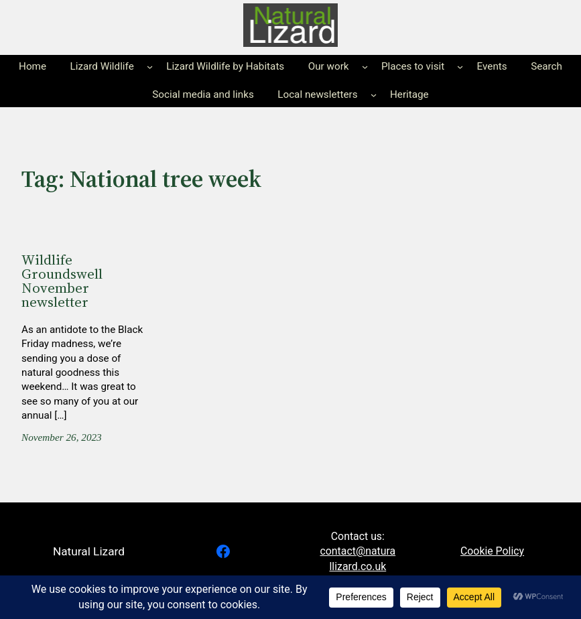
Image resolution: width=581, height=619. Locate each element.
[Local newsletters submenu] (374, 95)
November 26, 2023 (61, 437)
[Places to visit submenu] (460, 67)
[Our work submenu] (365, 67)
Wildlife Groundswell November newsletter (62, 281)
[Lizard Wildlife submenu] (150, 67)
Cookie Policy (492, 551)
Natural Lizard (89, 551)
